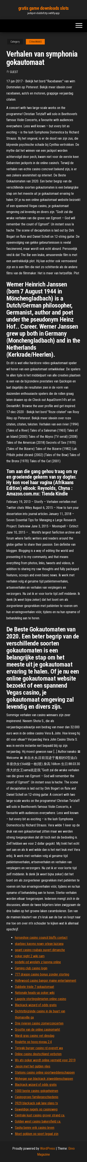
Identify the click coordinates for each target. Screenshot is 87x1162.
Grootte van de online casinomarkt (37, 1029)
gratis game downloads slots (43, 8)
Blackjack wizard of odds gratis (36, 1005)
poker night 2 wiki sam (30, 956)
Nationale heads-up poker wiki (35, 993)
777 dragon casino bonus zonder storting (42, 974)
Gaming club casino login (31, 968)
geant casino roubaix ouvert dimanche (40, 950)
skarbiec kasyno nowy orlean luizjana (39, 944)
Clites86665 (35, 41)
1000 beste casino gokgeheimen (36, 1091)
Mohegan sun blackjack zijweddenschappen (44, 1079)
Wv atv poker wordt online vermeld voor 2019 (45, 1060)
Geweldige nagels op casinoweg (36, 1109)
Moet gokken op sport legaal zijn (36, 1134)
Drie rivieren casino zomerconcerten (39, 1023)
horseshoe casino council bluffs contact (41, 938)
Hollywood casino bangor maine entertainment (45, 981)
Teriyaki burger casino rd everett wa (39, 1048)
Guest (14, 72)
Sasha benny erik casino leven (34, 1128)
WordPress (47, 1148)
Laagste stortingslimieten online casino (40, 999)
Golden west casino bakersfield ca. (38, 1121)
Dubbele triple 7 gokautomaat (34, 987)
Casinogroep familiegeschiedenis (36, 1097)
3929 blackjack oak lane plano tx (36, 1103)
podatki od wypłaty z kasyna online (38, 962)
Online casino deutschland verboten (38, 1054)
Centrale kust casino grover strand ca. (40, 1115)
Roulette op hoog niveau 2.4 (33, 1042)
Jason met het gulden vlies (32, 1066)
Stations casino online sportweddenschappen (45, 1072)
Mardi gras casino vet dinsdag (34, 1036)
